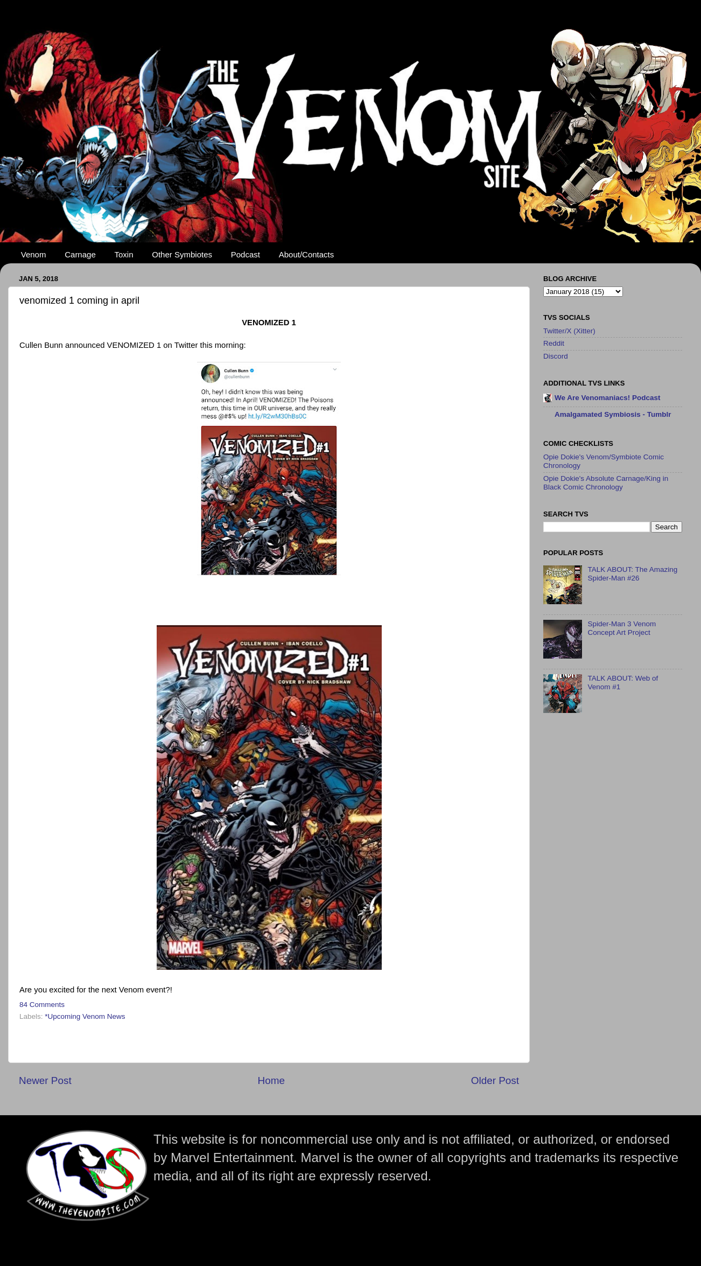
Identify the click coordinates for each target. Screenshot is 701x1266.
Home (271, 1080)
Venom (33, 254)
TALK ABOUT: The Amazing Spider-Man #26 (632, 573)
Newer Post (45, 1080)
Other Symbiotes (182, 254)
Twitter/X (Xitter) (569, 331)
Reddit (553, 343)
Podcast (245, 254)
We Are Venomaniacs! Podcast (608, 398)
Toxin (124, 254)
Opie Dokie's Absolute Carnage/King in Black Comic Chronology (605, 482)
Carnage (80, 254)
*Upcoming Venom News (85, 1016)
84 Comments (42, 1005)
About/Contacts (306, 254)
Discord (555, 356)
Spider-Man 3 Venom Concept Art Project (621, 628)
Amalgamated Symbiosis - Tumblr (613, 414)
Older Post (495, 1080)
